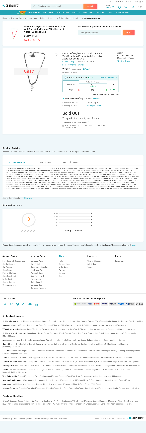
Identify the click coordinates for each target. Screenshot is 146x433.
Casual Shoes (45, 358)
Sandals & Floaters (59, 358)
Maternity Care (105, 376)
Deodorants (40, 388)
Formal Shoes (73, 358)
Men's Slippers (33, 358)
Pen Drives (82, 333)
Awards (62, 270)
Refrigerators (83, 329)
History (61, 261)
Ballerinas (95, 358)
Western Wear (94, 351)
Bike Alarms (22, 372)
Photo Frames (74, 404)
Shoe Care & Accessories (123, 358)
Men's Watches (35, 366)
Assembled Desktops (107, 325)
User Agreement (9, 285)
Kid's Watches (134, 366)
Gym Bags (98, 362)
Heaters (48, 404)
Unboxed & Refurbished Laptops (85, 325)
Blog (60, 276)
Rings (113, 366)
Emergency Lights (38, 340)
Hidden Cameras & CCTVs (66, 329)
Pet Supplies (40, 380)
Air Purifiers (56, 401)
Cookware (76, 344)
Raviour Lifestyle (68, 62)
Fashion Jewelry (77, 366)
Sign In (141, 7)
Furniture (67, 344)
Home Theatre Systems (45, 329)
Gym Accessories (55, 384)
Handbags (129, 351)
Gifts (128, 380)
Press (89, 267)
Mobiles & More (34, 12)
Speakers (131, 329)
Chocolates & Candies (104, 380)
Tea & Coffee (89, 380)
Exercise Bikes (42, 384)
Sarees (137, 351)
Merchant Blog (36, 285)
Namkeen (56, 380)
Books (48, 380)
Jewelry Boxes (122, 366)
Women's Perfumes (76, 388)
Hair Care (64, 388)
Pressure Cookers (92, 401)
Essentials (101, 12)
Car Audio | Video (10, 372)
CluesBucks (7, 270)
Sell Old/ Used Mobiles (134, 321)
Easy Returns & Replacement (13, 261)
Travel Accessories (85, 362)
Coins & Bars (24, 366)
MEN (44, 12)
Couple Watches (24, 401)
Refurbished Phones (79, 321)
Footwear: (6, 358)
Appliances (76, 12)
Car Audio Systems (60, 404)
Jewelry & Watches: (10, 366)
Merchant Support (94, 261)
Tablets (91, 321)
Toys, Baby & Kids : (10, 376)
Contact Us (119, 2)
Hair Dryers (25, 340)
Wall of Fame (63, 419)
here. (134, 245)
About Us (63, 256)
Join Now (96, 99)
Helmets (51, 370)
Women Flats (85, 358)
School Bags (123, 362)
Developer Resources (39, 288)
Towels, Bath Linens (55, 344)
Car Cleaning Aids (40, 370)
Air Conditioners (111, 329)
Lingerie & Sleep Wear (19, 354)
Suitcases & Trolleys (69, 362)
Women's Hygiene (133, 388)
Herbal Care (108, 388)
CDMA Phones (100, 321)
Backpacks (54, 333)
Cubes (95, 376)
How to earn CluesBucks (108, 77)
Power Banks (43, 333)
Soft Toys (76, 376)
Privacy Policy (7, 419)
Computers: (7, 325)
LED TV (6, 404)
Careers (62, 273)
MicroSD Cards (9, 336)
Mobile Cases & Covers (68, 333)
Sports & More (88, 12)
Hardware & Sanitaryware (36, 344)
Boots (109, 358)
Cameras (122, 329)
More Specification (94, 106)
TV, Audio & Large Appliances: (14, 329)
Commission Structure (39, 267)
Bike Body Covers (62, 370)
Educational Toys (31, 376)
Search (90, 6)
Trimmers (16, 340)
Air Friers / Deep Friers (124, 401)
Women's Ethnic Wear (46, 351)
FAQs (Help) (7, 279)
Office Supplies (28, 380)
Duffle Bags (22, 362)
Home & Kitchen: (9, 344)
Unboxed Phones (62, 321)
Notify (129, 32)
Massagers (67, 384)
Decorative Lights (99, 404)
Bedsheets (20, 344)
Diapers (21, 376)
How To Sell (35, 264)
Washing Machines (97, 329)
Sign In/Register (8, 264)
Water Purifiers (52, 340)
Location (108, 7)
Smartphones (35, 321)
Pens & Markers (77, 380)
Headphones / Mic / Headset (73, 401)
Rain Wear (111, 404)
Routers (30, 325)
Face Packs (89, 388)
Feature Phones (48, 321)
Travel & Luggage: (9, 362)
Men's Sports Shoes (19, 358)
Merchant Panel (37, 261)
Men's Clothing (30, 351)
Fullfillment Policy (37, 270)
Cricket (87, 384)
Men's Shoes (86, 404)
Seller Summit (36, 282)
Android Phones (23, 321)
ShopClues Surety (9, 276)
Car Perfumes (107, 370)
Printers (23, 325)
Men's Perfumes (52, 388)
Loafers (103, 358)
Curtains (124, 344)
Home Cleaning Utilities (102, 344)
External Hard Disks (95, 333)
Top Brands (129, 404)
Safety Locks (134, 362)
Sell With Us (110, 2)
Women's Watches (50, 366)
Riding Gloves (95, 370)
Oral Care (99, 388)
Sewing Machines (110, 340)
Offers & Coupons (9, 401)
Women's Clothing (17, 351)
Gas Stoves (36, 401)
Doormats (116, 344)
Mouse (106, 333)
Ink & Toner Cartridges (43, 325)
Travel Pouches (45, 362)
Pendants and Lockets (93, 366)
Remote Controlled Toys (61, 376)
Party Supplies (86, 376)
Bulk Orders (91, 264)
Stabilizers (40, 404)
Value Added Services (115, 321)
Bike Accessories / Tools (22, 370)
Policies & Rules (37, 273)
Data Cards (121, 325)
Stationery (65, 380)
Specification (45, 162)
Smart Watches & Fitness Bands (123, 333)
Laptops (15, 325)
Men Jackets (15, 404)
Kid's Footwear (45, 376)
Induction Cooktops (94, 340)
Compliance (52, 419)
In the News (63, 267)
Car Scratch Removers (123, 370)
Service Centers (8, 282)
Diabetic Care (78, 384)
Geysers (122, 340)
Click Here (28, 198)
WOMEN (52, 12)
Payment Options (9, 273)
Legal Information (70, 162)
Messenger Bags (110, 362)
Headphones (32, 333)
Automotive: (7, 370)
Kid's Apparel (117, 376)
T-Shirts (6, 354)
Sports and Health (9, 384)
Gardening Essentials (11, 347)
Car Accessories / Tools (79, 370)
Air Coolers (46, 401)
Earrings (107, 366)
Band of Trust (64, 264)
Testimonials (36, 279)
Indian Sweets (119, 380)
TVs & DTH (31, 329)
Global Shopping (122, 12)
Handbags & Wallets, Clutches (112, 351)
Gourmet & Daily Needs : (12, 380)
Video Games (66, 325)
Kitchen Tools (86, 344)
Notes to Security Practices (37, 419)
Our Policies (7, 267)
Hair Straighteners (79, 340)
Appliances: (7, 340)
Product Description (18, 162)
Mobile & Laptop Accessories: (14, 333)
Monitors (56, 325)
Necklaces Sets (64, 366)
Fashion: (6, 351)
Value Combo (119, 388)
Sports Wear (82, 351)
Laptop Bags (33, 362)
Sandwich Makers (107, 401)
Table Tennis (96, 384)
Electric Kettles (65, 340)
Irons (136, 401)
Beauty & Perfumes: (10, 388)
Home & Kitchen (63, 12)
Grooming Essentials (27, 388)
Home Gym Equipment (26, 384)
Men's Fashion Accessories (66, 351)
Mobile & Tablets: (9, 321)
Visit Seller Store (123, 61)
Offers (110, 12)
